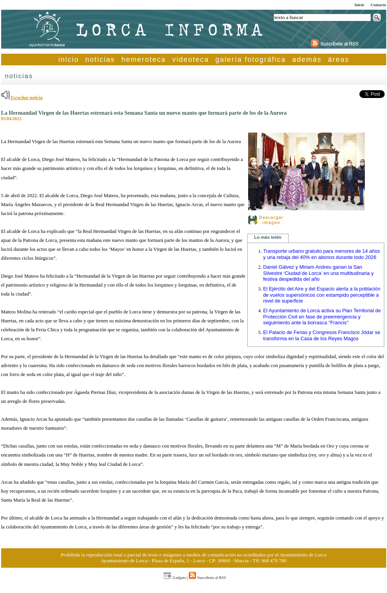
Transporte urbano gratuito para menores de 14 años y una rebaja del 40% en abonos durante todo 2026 (321, 254)
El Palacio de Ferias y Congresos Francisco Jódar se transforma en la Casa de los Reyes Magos (321, 335)
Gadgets (174, 578)
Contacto (378, 5)
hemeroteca (143, 59)
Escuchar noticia (22, 97)
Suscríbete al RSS (207, 578)
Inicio (359, 5)
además (307, 59)
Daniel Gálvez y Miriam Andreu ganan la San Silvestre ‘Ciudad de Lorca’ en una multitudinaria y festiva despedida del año (318, 273)
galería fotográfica (250, 59)
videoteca (190, 59)
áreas (338, 59)
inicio (68, 59)
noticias (100, 59)
